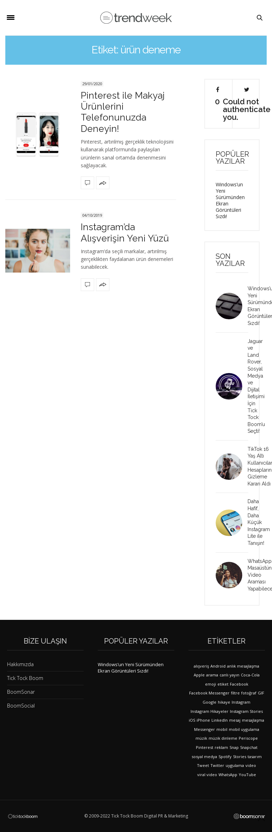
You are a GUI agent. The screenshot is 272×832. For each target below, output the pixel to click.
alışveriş (201, 666)
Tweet (203, 765)
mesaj (234, 720)
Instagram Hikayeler (209, 711)
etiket (222, 684)
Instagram (241, 702)
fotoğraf (248, 693)
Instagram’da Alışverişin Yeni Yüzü (125, 232)
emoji (210, 684)
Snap (234, 747)
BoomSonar (21, 691)
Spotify (225, 756)
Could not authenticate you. (246, 104)
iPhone (203, 720)
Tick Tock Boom (25, 678)
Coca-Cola (250, 674)
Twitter (217, 765)
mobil (221, 729)
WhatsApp (228, 774)
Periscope (248, 738)
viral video (207, 774)
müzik (201, 738)
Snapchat (248, 747)
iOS (192, 720)
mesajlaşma (253, 720)
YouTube (247, 774)
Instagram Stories (246, 711)
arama (212, 674)
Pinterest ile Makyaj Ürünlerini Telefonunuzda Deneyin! (123, 112)
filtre (235, 693)
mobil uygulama (244, 729)
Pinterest (204, 747)
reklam (221, 747)
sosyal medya (204, 756)
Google (209, 702)
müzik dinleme (223, 738)
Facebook (239, 684)
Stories (239, 756)
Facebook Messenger (209, 693)
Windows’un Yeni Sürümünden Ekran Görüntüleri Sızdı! (230, 200)
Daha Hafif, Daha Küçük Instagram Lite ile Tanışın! (259, 522)
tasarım (255, 756)
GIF (261, 693)
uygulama (235, 765)
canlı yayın (229, 674)
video (250, 765)
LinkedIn (219, 720)
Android (218, 666)
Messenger (204, 729)
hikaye (224, 702)
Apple (199, 674)
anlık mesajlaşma (243, 666)
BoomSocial (21, 705)
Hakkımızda (20, 664)
